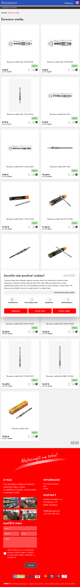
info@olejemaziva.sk (51, 511)
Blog (44, 486)
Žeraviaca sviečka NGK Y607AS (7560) (20, 324)
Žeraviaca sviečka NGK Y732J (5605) (20, 114)
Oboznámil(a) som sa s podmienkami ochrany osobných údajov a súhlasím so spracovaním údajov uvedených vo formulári (21, 554)
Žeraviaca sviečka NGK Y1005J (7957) (20, 376)
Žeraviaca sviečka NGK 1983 (60, 167)
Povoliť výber (40, 311)
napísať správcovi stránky (36, 584)
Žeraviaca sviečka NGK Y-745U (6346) (20, 219)
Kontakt (45, 488)
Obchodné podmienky (51, 484)
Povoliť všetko (64, 311)
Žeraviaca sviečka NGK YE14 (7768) (60, 219)
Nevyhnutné (13, 302)
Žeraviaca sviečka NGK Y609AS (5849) (60, 324)
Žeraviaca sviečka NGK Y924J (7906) (20, 62)
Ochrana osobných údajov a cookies (64, 292)
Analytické (49, 302)
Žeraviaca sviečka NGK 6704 (60, 114)
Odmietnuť (16, 311)
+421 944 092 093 (51, 513)
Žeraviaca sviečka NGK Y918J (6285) (60, 62)
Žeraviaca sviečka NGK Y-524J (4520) (20, 167)
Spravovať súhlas (70, 584)
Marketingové (66, 302)
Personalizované (31, 302)
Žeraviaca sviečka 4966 (20, 428)
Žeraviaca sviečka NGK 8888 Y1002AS (60, 376)
